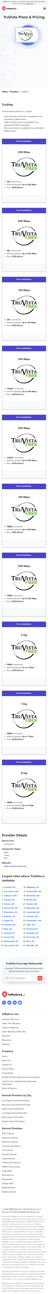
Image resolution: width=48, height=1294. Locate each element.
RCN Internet (8, 1175)
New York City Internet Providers (16, 1105)
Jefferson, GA (10, 895)
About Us (6, 1060)
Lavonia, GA (32, 916)
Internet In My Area (10, 1019)
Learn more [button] (29, 4)
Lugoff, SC (8, 920)
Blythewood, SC (11, 941)
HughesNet (7, 1171)
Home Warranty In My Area (14, 1031)
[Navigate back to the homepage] (10, 8)
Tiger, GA (30, 924)
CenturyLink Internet (11, 1146)
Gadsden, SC (32, 933)
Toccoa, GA (9, 904)
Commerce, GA (11, 891)
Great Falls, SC (11, 908)
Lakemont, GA (33, 912)
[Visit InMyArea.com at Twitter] (9, 1003)
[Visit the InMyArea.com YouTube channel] (20, 1003)
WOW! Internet (8, 1187)
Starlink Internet (9, 1192)
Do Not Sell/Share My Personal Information (21, 1077)
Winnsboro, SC (11, 912)
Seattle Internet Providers (13, 1121)
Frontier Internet (9, 1154)
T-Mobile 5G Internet (11, 1162)
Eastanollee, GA (33, 920)
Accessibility (7, 1073)
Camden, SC (9, 887)
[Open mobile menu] (44, 8)
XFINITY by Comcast (11, 1167)
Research (6, 1036)
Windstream (7, 1179)
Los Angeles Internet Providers (15, 1100)
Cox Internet (7, 1150)
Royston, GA (9, 924)
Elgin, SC (8, 929)
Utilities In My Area (10, 1027)
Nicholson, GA (33, 895)
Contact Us (7, 1064)
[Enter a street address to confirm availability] (23, 978)
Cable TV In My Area (11, 1023)
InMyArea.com (15, 1209)
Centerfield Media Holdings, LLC (25, 1212)
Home (4, 1056)
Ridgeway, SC (32, 887)
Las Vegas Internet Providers (14, 1113)
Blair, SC (30, 941)
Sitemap (5, 1044)
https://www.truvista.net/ (15, 866)
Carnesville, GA (11, 945)
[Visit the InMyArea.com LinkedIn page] (15, 1003)
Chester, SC (9, 900)
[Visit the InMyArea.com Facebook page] (4, 1003)
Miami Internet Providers (13, 1117)
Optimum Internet (10, 1137)
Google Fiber (8, 1183)
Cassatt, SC (9, 933)
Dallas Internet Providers (13, 1109)
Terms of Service (9, 1088)
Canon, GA (9, 937)
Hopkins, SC (9, 916)
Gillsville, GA (32, 945)
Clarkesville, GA (33, 891)
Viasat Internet (8, 1158)
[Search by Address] (40, 978)
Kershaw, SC (32, 929)
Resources (6, 1040)
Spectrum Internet (10, 1142)
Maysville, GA (32, 908)
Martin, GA (31, 900)
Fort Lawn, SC (32, 937)
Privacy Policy (8, 1069)
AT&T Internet (8, 1133)
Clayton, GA (31, 904)
